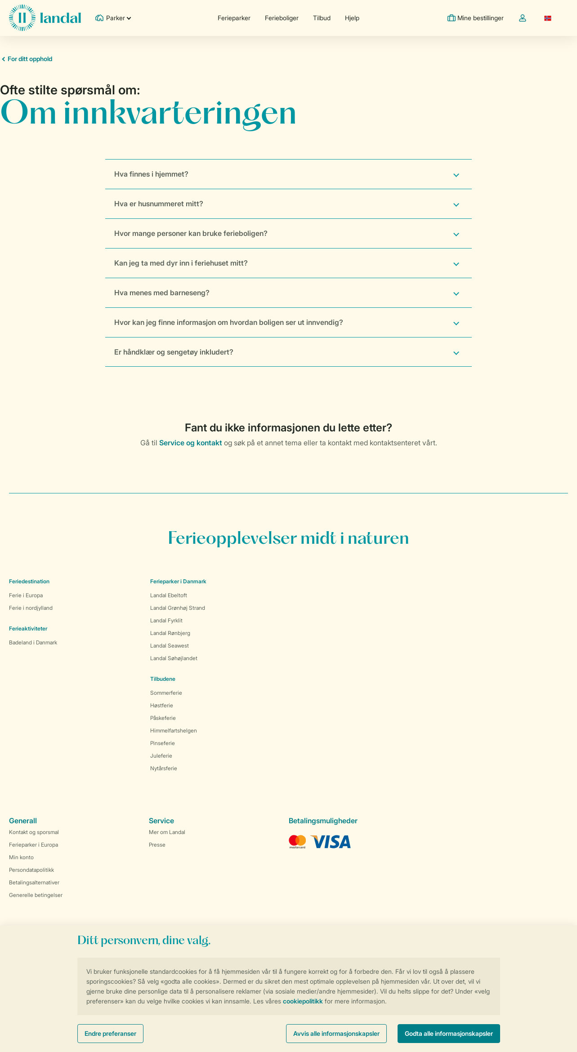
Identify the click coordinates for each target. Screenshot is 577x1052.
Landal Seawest (169, 645)
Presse (157, 844)
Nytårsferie (163, 768)
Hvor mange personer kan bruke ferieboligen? (191, 233)
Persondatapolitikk (31, 869)
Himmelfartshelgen (173, 730)
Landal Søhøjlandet (173, 658)
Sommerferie (166, 692)
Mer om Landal (167, 832)
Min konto (21, 857)
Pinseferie (162, 743)
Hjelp (352, 18)
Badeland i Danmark (33, 642)
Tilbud (322, 18)
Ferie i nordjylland (31, 607)
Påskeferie (163, 718)
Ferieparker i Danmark (178, 581)
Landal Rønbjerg (170, 633)
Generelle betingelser (36, 895)
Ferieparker (234, 18)
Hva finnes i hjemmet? (151, 173)
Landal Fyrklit (166, 620)
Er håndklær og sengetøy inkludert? (173, 351)
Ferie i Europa (26, 595)
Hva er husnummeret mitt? (158, 203)
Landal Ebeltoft (168, 595)
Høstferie (161, 705)
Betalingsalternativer (34, 882)
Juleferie (161, 755)
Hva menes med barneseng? (162, 292)
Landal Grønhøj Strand (177, 607)
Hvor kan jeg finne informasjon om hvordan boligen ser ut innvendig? (228, 322)
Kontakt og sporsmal (34, 832)
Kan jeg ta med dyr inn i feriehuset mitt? (181, 262)
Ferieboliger (282, 18)
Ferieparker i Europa (33, 844)
